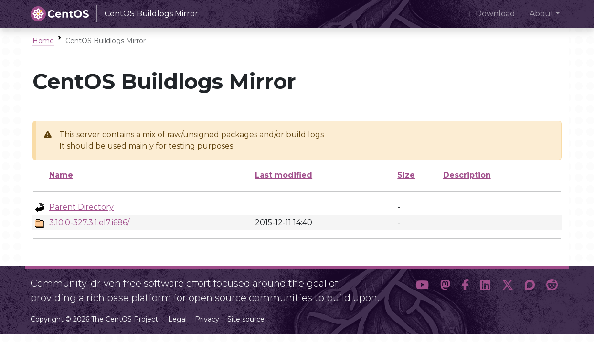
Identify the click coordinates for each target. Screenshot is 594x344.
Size (406, 175)
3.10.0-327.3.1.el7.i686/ (89, 222)
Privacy (207, 319)
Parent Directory (81, 207)
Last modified (283, 175)
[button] (422, 286)
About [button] (538, 13)
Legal (177, 319)
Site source (246, 319)
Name (61, 175)
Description (467, 175)
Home (43, 40)
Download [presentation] (492, 13)
